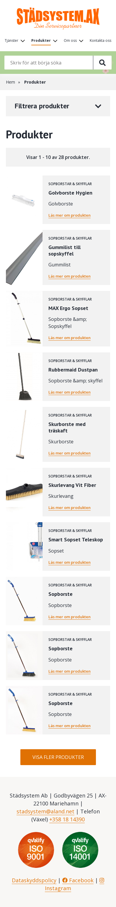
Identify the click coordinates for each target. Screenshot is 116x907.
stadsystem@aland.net (45, 811)
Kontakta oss (100, 40)
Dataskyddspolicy (34, 880)
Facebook (78, 880)
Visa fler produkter (58, 757)
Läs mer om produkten (69, 215)
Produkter (41, 40)
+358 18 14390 (67, 819)
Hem (10, 82)
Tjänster (11, 40)
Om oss (70, 40)
